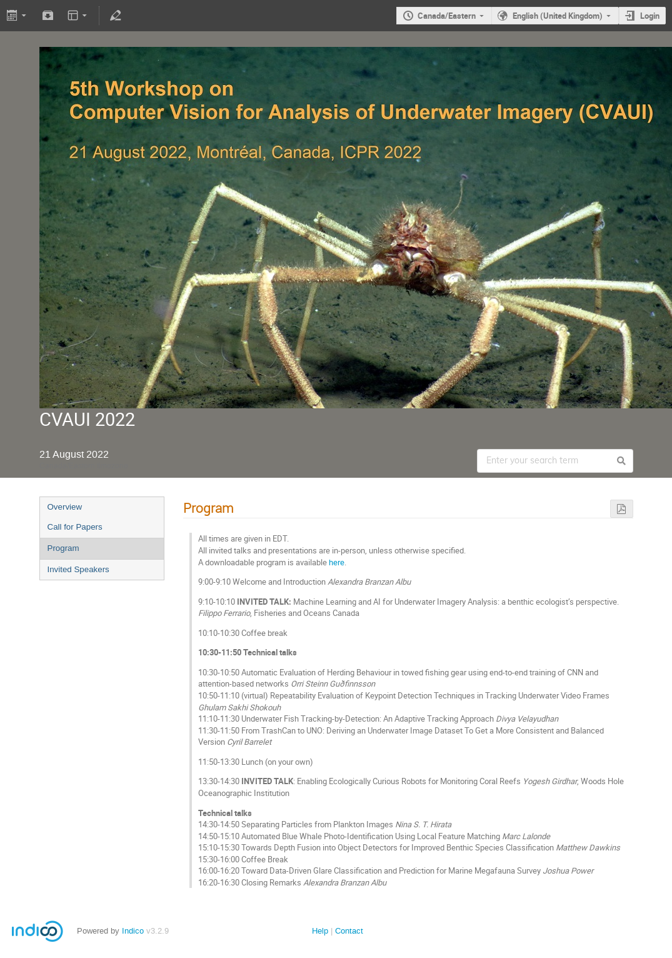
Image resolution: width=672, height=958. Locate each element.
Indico (133, 930)
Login (649, 15)
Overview (65, 507)
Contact (349, 930)
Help (320, 930)
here (336, 562)
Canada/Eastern (447, 15)
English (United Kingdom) (558, 15)
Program (63, 548)
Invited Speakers (78, 569)
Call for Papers (75, 527)
